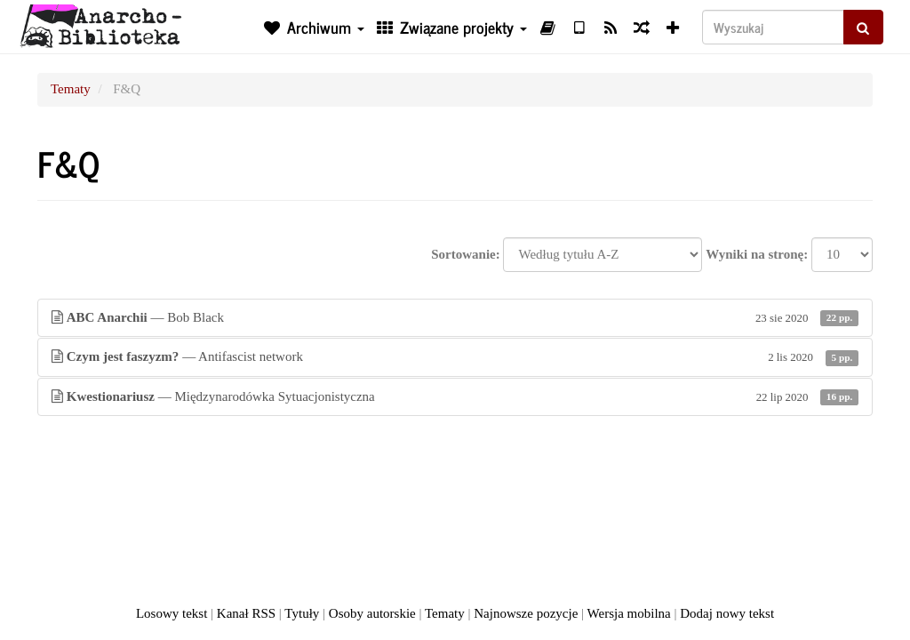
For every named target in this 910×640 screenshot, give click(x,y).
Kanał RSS (246, 613)
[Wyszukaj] (773, 27)
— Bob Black (455, 317)
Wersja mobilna (629, 613)
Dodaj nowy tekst (727, 613)
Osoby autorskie (372, 613)
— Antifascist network (455, 357)
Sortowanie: (465, 254)
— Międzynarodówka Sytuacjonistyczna (455, 397)
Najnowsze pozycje (526, 613)
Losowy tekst (171, 613)
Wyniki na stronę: (757, 254)
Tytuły (301, 613)
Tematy (71, 89)
